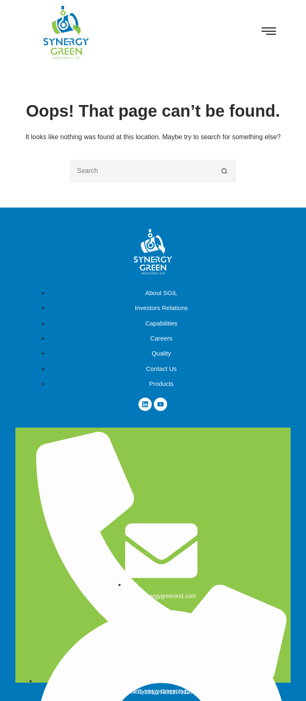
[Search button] (224, 171)
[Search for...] (141, 171)
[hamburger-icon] (268, 32)
